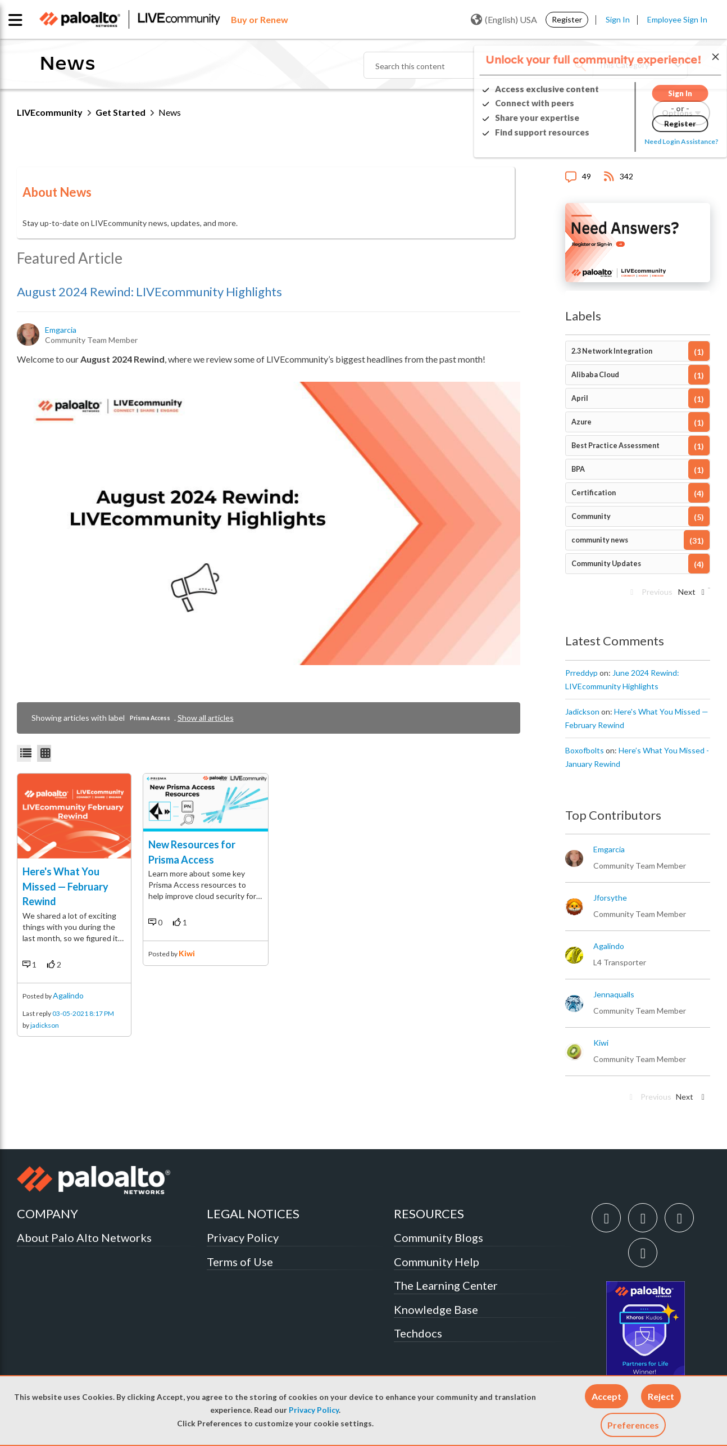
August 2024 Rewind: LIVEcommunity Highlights (149, 291)
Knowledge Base (436, 1309)
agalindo (68, 995)
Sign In (618, 19)
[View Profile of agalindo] (608, 946)
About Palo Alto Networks (84, 1237)
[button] (606, 1396)
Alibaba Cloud (595, 374)
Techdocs (418, 1333)
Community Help (436, 1261)
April (579, 398)
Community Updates (606, 563)
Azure (581, 422)
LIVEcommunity (50, 112)
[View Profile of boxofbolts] (584, 750)
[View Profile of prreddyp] (581, 673)
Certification (593, 493)
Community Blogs (438, 1237)
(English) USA (504, 19)
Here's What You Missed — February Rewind (65, 886)
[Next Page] (690, 595)
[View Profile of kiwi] (600, 1042)
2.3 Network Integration (611, 351)
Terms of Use (240, 1261)
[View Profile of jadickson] (582, 712)
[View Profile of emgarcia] (61, 330)
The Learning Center (446, 1285)
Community (591, 516)
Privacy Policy (314, 1410)
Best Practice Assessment (615, 445)
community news (599, 540)
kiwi (187, 953)
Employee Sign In (677, 19)
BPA (578, 469)
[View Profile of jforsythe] (610, 897)
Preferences (633, 1425)
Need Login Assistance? (660, 141)
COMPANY (47, 1213)
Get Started (121, 112)
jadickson (44, 1025)
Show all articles (206, 717)
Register (567, 19)
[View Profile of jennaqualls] (613, 994)
